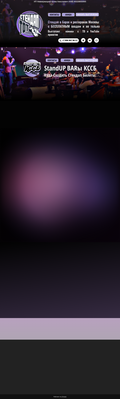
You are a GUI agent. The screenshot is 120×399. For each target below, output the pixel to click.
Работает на (60, 397)
